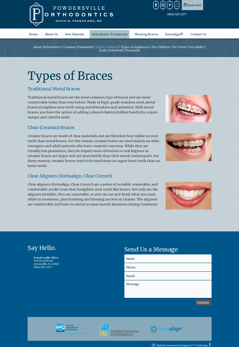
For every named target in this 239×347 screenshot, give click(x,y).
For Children (161, 44)
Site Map (203, 343)
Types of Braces (107, 44)
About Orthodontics (47, 44)
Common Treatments (78, 44)
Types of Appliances (135, 44)
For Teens (179, 44)
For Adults (196, 44)
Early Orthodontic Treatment (119, 48)
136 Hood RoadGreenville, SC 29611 (71, 258)
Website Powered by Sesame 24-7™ (174, 343)
